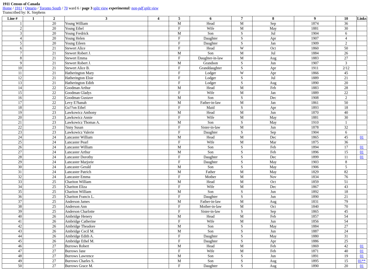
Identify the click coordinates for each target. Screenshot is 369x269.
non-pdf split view (144, 8)
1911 (18, 8)
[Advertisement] (338, 8)
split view (100, 8)
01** (361, 261)
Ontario (30, 8)
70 (66, 8)
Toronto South (50, 8)
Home (7, 8)
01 (362, 137)
